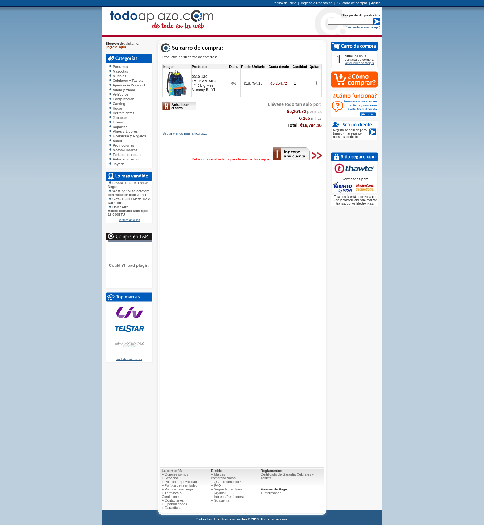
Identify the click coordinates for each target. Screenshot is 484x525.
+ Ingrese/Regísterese (228, 496)
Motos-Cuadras (123, 150)
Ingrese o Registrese (316, 3)
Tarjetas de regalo (125, 154)
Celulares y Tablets (126, 80)
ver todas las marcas (129, 359)
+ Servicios (170, 478)
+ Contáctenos (173, 500)
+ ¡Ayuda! (218, 493)
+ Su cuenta (220, 500)
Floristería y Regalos (127, 136)
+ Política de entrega (177, 489)
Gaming (117, 104)
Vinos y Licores (123, 131)
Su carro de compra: (197, 47)
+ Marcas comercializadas (223, 476)
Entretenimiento (124, 159)
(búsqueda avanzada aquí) (362, 27)
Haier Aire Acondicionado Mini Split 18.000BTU (128, 210)
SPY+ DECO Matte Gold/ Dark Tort (129, 201)
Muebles (117, 76)
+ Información (271, 493)
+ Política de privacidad (179, 482)
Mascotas (118, 71)
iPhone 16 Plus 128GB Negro (128, 185)
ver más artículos (129, 220)
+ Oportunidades (174, 504)
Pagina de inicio (284, 3)
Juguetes (118, 117)
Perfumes (118, 67)
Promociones (121, 145)
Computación (121, 99)
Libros (116, 122)
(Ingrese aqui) (116, 47)
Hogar (116, 108)
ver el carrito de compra (359, 63)
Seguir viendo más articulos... (184, 133)
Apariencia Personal (127, 85)
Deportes (118, 127)
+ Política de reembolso (179, 485)
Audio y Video (122, 90)
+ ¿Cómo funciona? (226, 482)
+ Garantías (171, 508)
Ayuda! (376, 3)
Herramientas (121, 113)
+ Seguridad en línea (227, 489)
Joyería (117, 164)
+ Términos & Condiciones (172, 494)
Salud (115, 141)
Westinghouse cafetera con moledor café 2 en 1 (128, 193)
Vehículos (118, 94)
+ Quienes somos (175, 474)
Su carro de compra (352, 3)
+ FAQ (216, 485)
